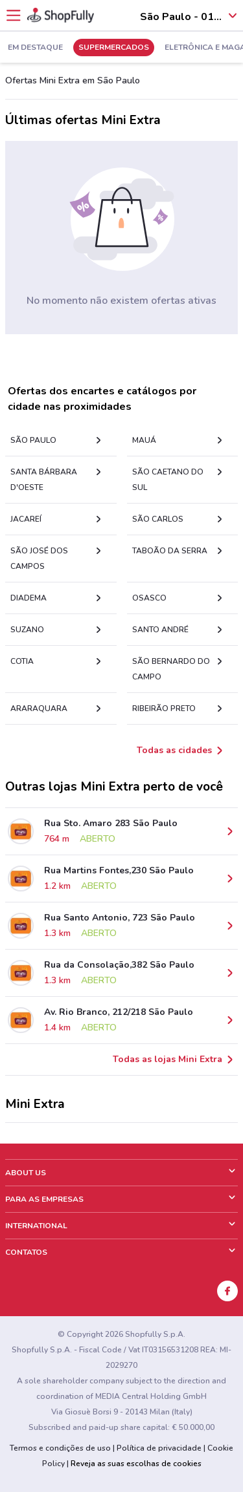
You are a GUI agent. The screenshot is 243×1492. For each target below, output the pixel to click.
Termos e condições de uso (60, 1448)
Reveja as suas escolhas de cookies (136, 1463)
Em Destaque (35, 48)
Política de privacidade (159, 1448)
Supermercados (113, 48)
